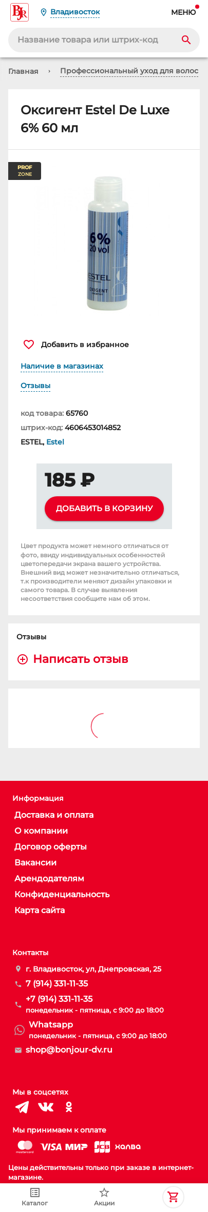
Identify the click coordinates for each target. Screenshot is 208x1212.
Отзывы (35, 385)
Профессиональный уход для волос (129, 70)
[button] (104, 239)
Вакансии (35, 862)
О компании (41, 831)
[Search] (186, 40)
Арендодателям (49, 878)
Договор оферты (50, 847)
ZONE (24, 171)
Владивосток (75, 11)
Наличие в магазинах (62, 366)
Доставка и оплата (53, 815)
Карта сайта (39, 910)
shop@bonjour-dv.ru (69, 1050)
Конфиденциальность (61, 894)
